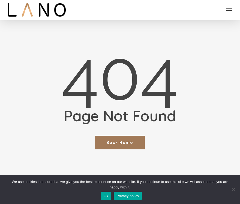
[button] (229, 10)
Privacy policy (127, 196)
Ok (106, 196)
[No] (233, 189)
